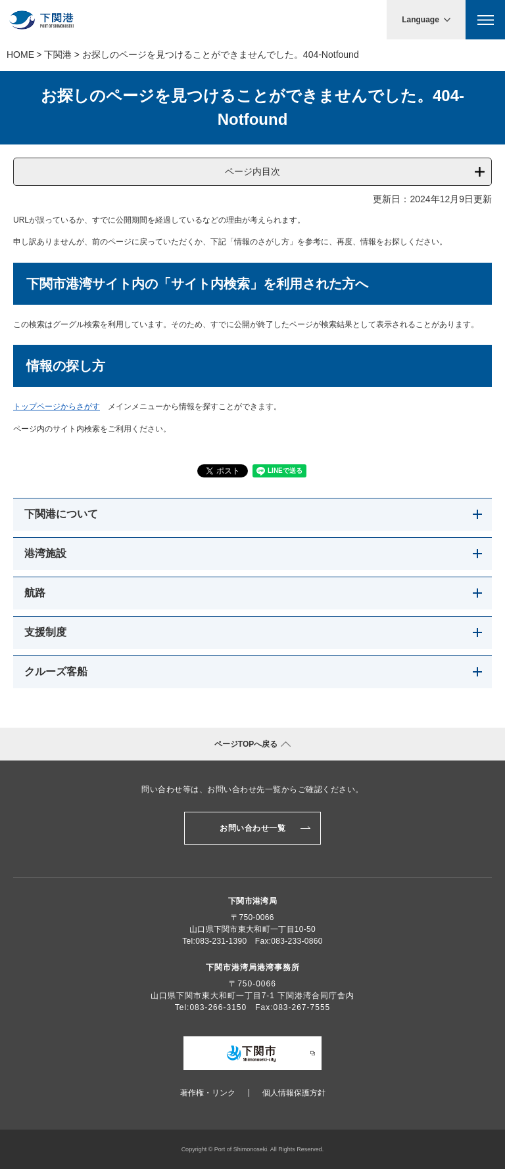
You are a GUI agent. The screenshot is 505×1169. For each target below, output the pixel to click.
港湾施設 (45, 553)
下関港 (58, 54)
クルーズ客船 (55, 671)
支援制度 (45, 632)
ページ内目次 (252, 171)
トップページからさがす (56, 406)
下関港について (61, 513)
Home (20, 54)
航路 (34, 592)
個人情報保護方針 (293, 1092)
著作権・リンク (207, 1092)
